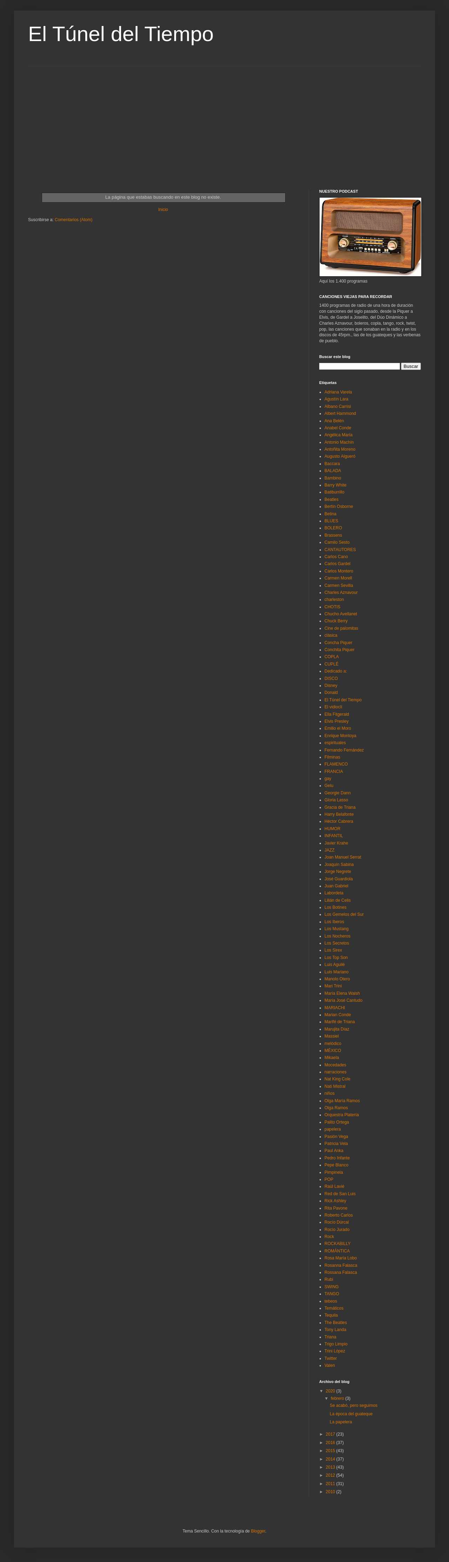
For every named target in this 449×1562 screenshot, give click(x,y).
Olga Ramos (336, 1107)
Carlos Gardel (337, 563)
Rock (329, 1236)
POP (328, 1179)
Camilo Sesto (336, 542)
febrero (338, 1398)
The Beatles (335, 1322)
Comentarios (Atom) (73, 219)
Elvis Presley (336, 721)
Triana (330, 1337)
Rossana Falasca (340, 1272)
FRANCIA (333, 771)
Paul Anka (333, 1150)
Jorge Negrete (337, 871)
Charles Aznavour (341, 592)
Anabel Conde (337, 427)
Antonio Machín (339, 442)
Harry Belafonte (339, 814)
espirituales (335, 742)
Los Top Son (336, 957)
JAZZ (329, 850)
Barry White (335, 485)
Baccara (332, 463)
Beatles (331, 499)
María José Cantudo (343, 1000)
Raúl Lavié (334, 1186)
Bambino (332, 478)
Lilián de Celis (337, 900)
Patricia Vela (336, 1143)
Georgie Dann (337, 792)
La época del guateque (351, 1413)
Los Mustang (336, 928)
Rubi (328, 1279)
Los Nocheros (337, 936)
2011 (331, 1483)
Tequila (331, 1315)
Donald (331, 692)
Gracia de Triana (340, 807)
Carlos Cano (336, 556)
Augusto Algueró (339, 456)
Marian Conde (337, 1014)
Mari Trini (333, 986)
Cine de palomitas (341, 628)
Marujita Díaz (336, 1029)
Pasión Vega (336, 1136)
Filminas (332, 757)
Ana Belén (334, 420)
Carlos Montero (338, 571)
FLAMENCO (336, 764)
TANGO (331, 1293)
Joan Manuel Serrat (342, 857)
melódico (332, 1043)
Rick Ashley (335, 1200)
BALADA (332, 470)
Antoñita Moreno (339, 449)
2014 (331, 1459)
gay (327, 778)
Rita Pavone (335, 1208)
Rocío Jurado (336, 1229)
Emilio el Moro (337, 728)
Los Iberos (334, 921)
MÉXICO (332, 1050)
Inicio (163, 209)
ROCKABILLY (337, 1243)
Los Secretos (336, 943)
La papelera (341, 1421)
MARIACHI (334, 1007)
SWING (331, 1286)
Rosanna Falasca (340, 1265)
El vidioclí (333, 706)
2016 (331, 1442)
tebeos (330, 1301)
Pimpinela (333, 1172)
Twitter (330, 1358)
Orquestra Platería (341, 1114)
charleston (334, 599)
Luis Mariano (336, 971)
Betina (330, 513)
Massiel (331, 1036)
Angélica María (338, 434)
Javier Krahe (336, 843)
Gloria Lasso (336, 799)
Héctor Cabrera (338, 821)
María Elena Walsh (342, 993)
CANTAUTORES (340, 549)
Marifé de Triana (339, 1021)
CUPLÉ (331, 664)
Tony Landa (335, 1329)
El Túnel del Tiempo (121, 34)
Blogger (258, 1531)
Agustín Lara (336, 399)
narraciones (335, 1072)
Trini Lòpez (334, 1351)
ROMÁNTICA (337, 1251)
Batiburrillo (334, 492)
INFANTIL (333, 835)
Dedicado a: (335, 671)
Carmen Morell (338, 578)
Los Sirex (333, 950)
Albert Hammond (340, 413)
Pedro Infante (337, 1158)
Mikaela (331, 1057)
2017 (331, 1434)
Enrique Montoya (340, 735)
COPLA (331, 656)
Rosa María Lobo (340, 1258)
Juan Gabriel (336, 885)
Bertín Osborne (338, 506)
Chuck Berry (336, 620)
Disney (330, 685)
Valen (329, 1365)
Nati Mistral (335, 1086)
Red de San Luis (340, 1193)
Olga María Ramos (342, 1100)
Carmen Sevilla (338, 585)
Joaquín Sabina (339, 864)
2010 (331, 1491)
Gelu (328, 785)
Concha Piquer (338, 642)
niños (329, 1093)
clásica (330, 635)
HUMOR (332, 828)
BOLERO (333, 527)
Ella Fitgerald (336, 714)
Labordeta (333, 893)
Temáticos (333, 1308)
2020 (331, 1391)
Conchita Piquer (339, 649)
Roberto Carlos (338, 1215)
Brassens (333, 535)
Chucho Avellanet (340, 613)
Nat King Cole (337, 1079)
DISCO (331, 678)
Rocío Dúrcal (336, 1222)
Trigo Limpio (336, 1344)
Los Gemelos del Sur (344, 914)
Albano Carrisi (337, 406)
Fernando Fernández (344, 750)
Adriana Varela (338, 392)
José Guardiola (338, 878)
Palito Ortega (336, 1122)
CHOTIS (332, 606)
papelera (332, 1129)
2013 (331, 1467)
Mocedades (335, 1065)
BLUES (331, 520)
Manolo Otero (337, 979)
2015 (331, 1450)
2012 (331, 1475)
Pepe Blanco (336, 1165)
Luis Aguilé (334, 964)
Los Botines (335, 907)
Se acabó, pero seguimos (353, 1405)
